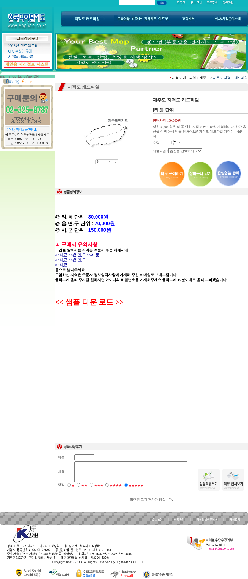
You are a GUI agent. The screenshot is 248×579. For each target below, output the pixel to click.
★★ (84, 485)
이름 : (62, 457)
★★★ (98, 485)
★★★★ (116, 485)
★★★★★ (136, 485)
